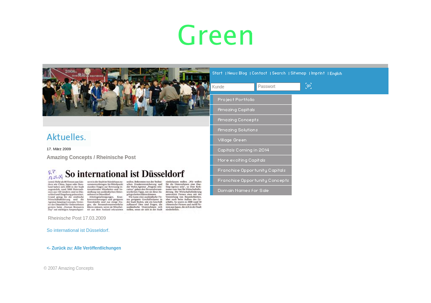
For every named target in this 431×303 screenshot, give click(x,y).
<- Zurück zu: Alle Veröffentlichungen (84, 248)
